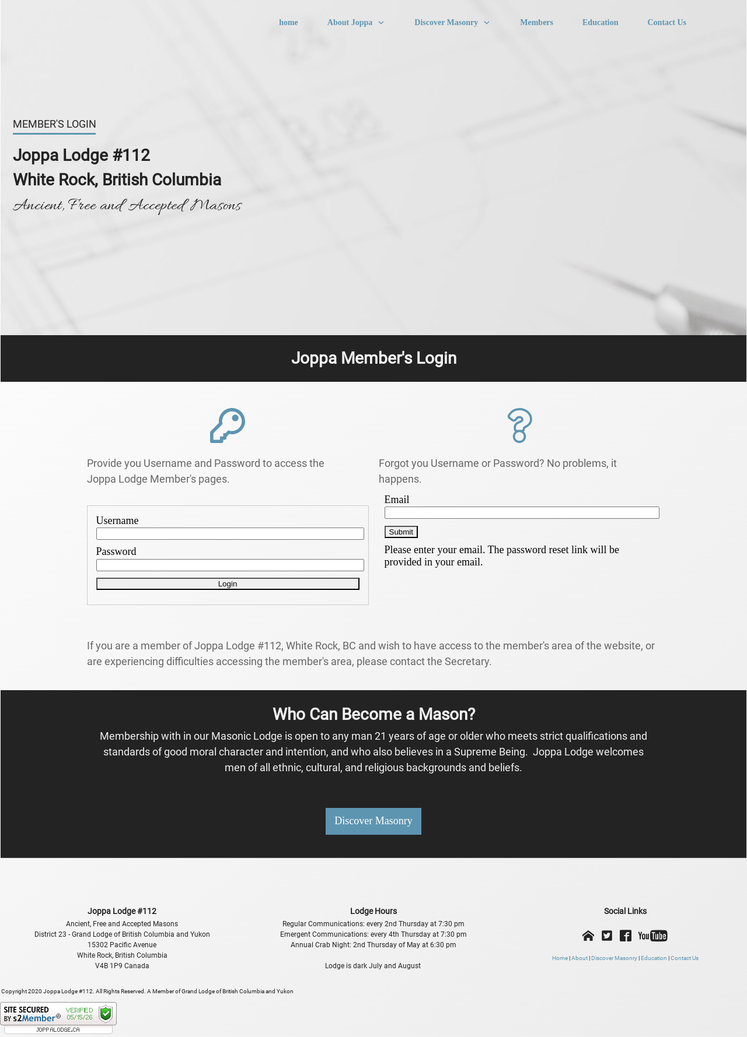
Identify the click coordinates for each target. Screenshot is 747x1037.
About (579, 958)
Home (560, 958)
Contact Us (685, 958)
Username (117, 520)
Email (397, 499)
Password (116, 551)
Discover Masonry (614, 958)
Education (654, 958)
